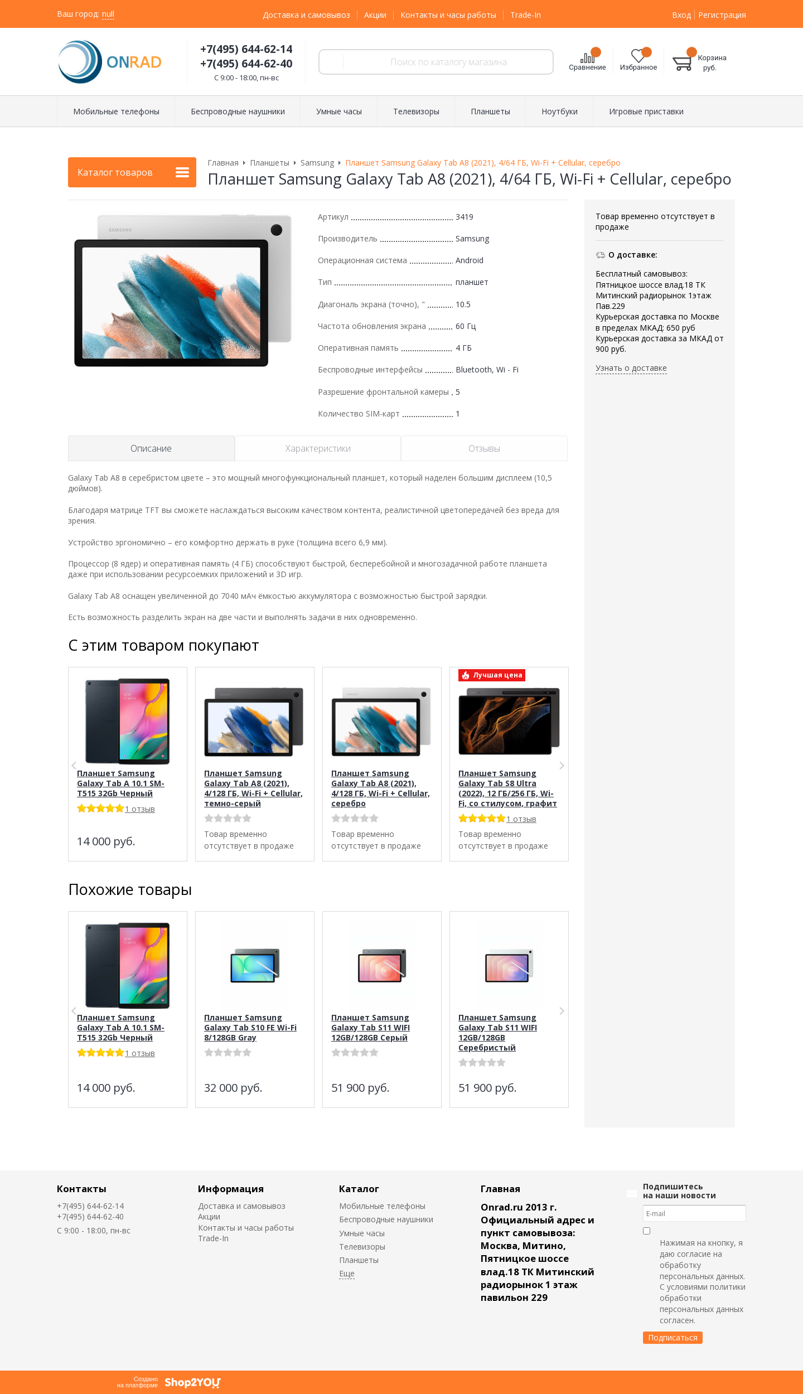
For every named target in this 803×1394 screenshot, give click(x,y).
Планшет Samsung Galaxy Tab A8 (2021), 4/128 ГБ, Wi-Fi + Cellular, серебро (380, 788)
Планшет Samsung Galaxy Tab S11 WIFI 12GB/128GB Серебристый (497, 1032)
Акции (375, 14)
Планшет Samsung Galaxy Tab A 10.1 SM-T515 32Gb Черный (121, 783)
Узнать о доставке (631, 367)
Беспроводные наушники (386, 1219)
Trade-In (525, 14)
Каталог (359, 1188)
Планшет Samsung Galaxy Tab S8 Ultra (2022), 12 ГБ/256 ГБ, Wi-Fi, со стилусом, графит (507, 788)
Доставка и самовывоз (306, 14)
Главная (500, 1188)
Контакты (82, 1188)
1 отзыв (140, 809)
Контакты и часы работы (448, 14)
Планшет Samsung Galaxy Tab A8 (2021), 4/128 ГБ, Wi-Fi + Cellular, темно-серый (253, 788)
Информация (231, 1188)
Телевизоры (362, 1246)
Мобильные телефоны (382, 1206)
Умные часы (362, 1233)
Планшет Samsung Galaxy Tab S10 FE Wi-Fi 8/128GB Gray (250, 1027)
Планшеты (359, 1260)
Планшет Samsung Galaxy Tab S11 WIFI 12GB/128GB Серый (370, 1027)
